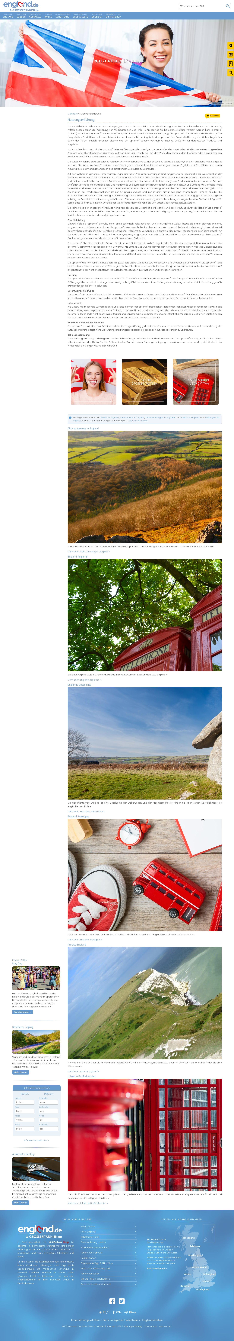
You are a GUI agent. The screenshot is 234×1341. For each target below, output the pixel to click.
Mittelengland (199, 1267)
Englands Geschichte (79, 685)
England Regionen (78, 557)
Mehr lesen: (89, 551)
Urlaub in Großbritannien (81, 1076)
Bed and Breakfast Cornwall (95, 1284)
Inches (18, 1098)
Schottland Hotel (89, 1236)
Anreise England (77, 945)
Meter (41, 1116)
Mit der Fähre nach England (95, 1278)
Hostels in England (189, 417)
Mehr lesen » (20, 1072)
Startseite (73, 113)
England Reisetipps (78, 816)
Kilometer (43, 1124)
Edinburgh (195, 1246)
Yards (17, 1116)
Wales (187, 1274)
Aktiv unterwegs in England (83, 428)
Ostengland (209, 1274)
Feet (17, 1107)
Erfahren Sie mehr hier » (36, 1140)
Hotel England (88, 1231)
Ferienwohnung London (93, 1242)
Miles (17, 1124)
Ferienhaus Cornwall (91, 1252)
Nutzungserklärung (133, 1326)
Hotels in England (110, 417)
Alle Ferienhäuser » (157, 1268)
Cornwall (185, 1286)
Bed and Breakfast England (95, 1268)
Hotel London (88, 1226)
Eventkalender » (22, 1012)
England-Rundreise (138, 420)
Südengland (202, 1289)
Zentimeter (44, 1107)
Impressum (165, 1326)
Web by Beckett (96, 1326)
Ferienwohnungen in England (160, 417)
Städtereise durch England (95, 1247)
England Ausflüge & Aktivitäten (97, 1263)
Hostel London (88, 1257)
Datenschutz (151, 1326)
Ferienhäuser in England (132, 417)
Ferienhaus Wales (90, 1273)
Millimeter (43, 1098)
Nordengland (195, 1255)
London (206, 1281)
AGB (119, 1326)
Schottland (189, 1237)
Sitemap (111, 1326)
